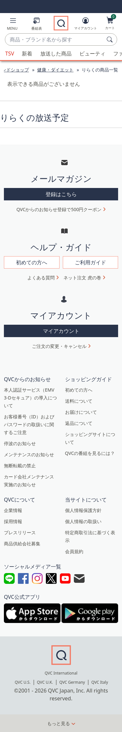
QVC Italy (99, 682)
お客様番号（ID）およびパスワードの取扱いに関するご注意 (29, 424)
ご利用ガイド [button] (90, 262)
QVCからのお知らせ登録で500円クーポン (59, 209)
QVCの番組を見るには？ (90, 453)
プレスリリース (20, 532)
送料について (78, 401)
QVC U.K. (45, 682)
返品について (78, 423)
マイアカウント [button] (61, 331)
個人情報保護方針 (83, 510)
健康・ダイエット (55, 70)
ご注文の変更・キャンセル (59, 346)
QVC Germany (72, 682)
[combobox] (54, 40)
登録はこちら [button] (61, 194)
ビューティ (92, 53)
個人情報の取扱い (83, 521)
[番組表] (36, 25)
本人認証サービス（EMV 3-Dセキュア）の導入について (30, 398)
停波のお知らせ (20, 443)
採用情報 (13, 521)
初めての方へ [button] (31, 262)
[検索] (110, 39)
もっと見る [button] (58, 723)
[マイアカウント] (85, 25)
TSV (9, 53)
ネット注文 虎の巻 (82, 277)
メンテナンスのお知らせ (29, 454)
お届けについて (81, 412)
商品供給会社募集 (22, 543)
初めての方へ (78, 390)
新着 (27, 53)
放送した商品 (56, 53)
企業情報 (13, 510)
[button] (12, 25)
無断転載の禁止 (20, 465)
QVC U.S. (23, 682)
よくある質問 (41, 277)
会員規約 (74, 551)
